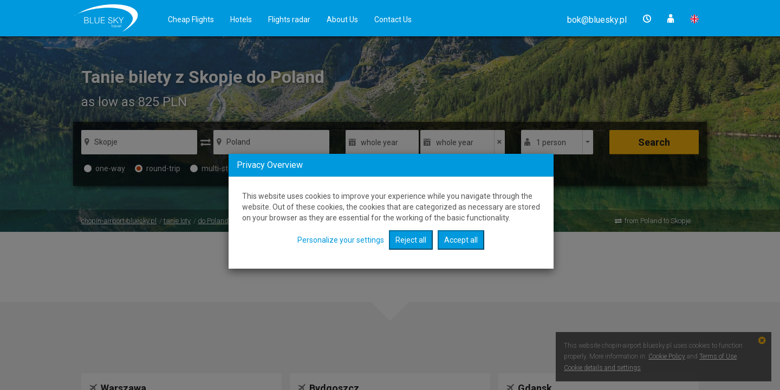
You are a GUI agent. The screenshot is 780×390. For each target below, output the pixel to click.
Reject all (410, 240)
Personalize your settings (340, 240)
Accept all (461, 240)
